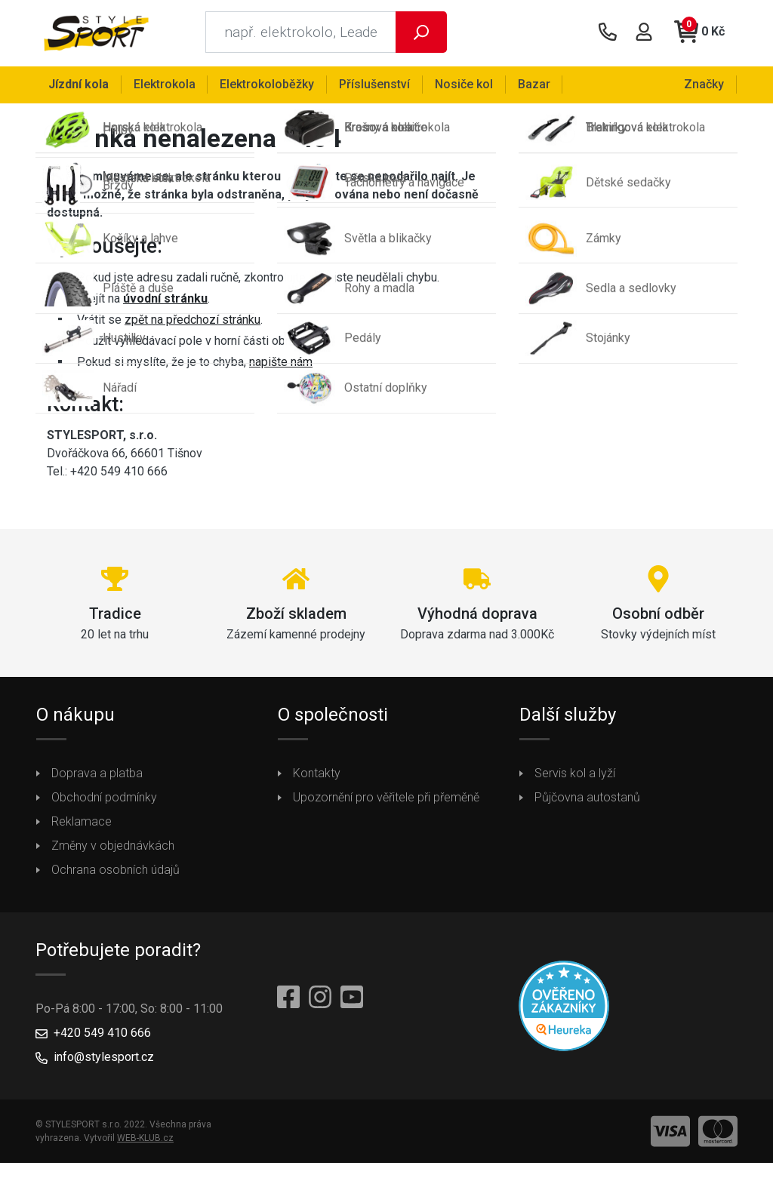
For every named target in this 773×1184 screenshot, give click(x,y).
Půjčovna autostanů (587, 800)
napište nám (281, 364)
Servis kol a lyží (574, 776)
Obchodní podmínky (104, 800)
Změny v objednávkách (112, 848)
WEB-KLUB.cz (145, 1141)
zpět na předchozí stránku (192, 322)
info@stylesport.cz (104, 1060)
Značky (705, 84)
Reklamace (81, 824)
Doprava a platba (97, 776)
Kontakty (316, 776)
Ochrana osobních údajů (115, 873)
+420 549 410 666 (102, 1036)
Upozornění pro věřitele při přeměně (386, 800)
